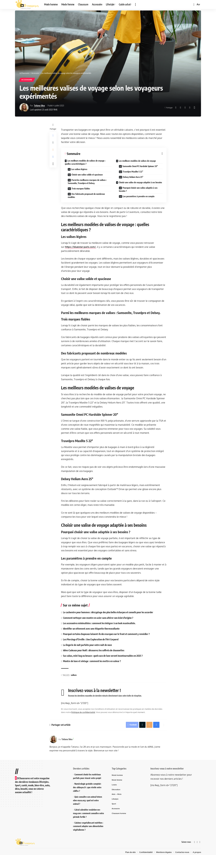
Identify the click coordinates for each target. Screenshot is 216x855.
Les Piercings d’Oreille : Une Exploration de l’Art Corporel (91, 638)
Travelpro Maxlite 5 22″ (133, 171)
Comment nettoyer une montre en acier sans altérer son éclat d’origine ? (98, 617)
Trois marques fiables (81, 188)
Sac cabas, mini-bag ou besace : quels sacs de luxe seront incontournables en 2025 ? (103, 654)
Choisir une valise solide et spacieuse (87, 174)
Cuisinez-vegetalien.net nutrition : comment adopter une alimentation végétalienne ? (88, 825)
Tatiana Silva (39, 105)
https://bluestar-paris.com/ (80, 247)
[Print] (190, 107)
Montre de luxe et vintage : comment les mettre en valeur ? (92, 659)
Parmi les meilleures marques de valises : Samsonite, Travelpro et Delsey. (87, 182)
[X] (197, 841)
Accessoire (28, 80)
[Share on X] (180, 107)
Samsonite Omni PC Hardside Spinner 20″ (140, 166)
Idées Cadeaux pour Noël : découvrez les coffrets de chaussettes (94, 649)
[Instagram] (200, 841)
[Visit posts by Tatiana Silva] (24, 107)
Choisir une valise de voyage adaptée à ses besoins (140, 182)
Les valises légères (79, 169)
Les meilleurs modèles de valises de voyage (137, 161)
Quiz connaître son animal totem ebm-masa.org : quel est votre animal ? (87, 799)
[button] (135, 4)
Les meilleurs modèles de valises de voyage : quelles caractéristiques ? (85, 162)
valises (74, 674)
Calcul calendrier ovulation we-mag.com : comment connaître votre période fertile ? (88, 812)
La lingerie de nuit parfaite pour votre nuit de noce (87, 644)
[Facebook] (194, 841)
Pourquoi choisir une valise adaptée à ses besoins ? (138, 189)
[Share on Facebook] (176, 107)
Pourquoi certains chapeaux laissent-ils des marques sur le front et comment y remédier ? (107, 633)
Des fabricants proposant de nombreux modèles (86, 196)
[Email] (185, 107)
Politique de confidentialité (83, 711)
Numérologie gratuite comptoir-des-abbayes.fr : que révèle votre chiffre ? (87, 786)
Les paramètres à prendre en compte (139, 196)
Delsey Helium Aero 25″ (133, 177)
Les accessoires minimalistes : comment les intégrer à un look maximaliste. (100, 622)
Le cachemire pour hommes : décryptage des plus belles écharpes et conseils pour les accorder (108, 612)
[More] (194, 107)
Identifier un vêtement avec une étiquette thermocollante (91, 628)
